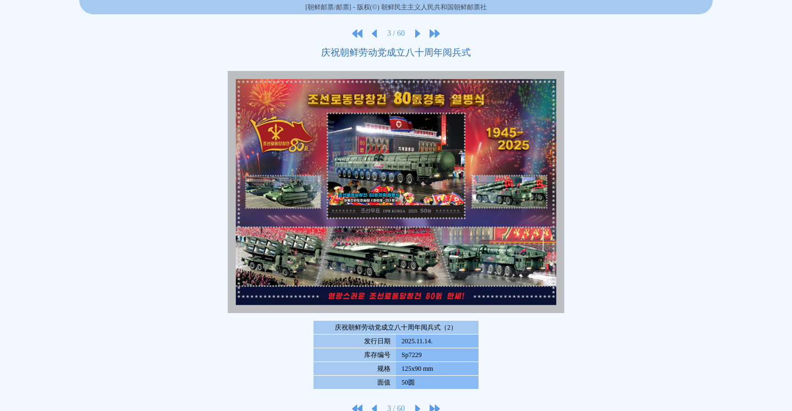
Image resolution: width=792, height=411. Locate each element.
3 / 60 (396, 33)
